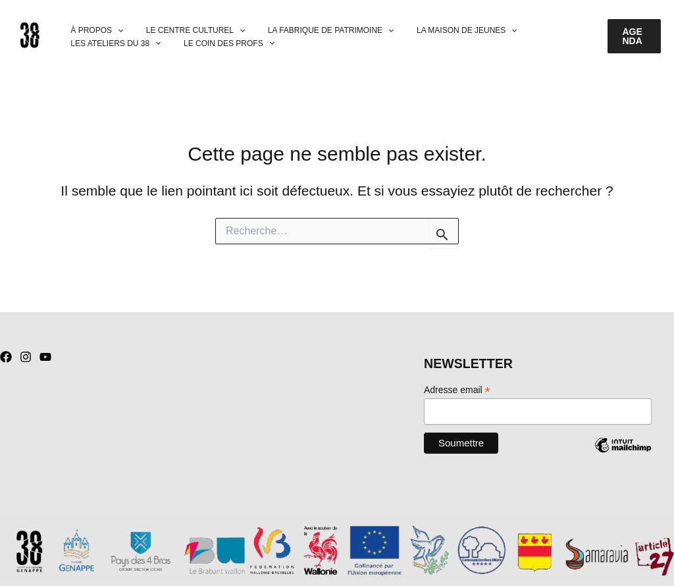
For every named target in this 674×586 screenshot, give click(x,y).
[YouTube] (45, 357)
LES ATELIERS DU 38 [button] (112, 44)
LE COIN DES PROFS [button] (218, 44)
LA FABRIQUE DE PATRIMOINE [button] (313, 30)
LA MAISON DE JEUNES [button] (442, 30)
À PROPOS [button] (93, 30)
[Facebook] (6, 357)
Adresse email (457, 390)
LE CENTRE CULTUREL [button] (185, 30)
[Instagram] (26, 357)
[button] (114, 30)
